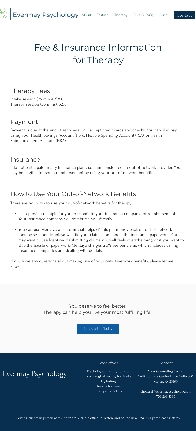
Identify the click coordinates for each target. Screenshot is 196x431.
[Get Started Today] (98, 329)
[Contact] (184, 15)
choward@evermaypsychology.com (165, 391)
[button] (102, 15)
